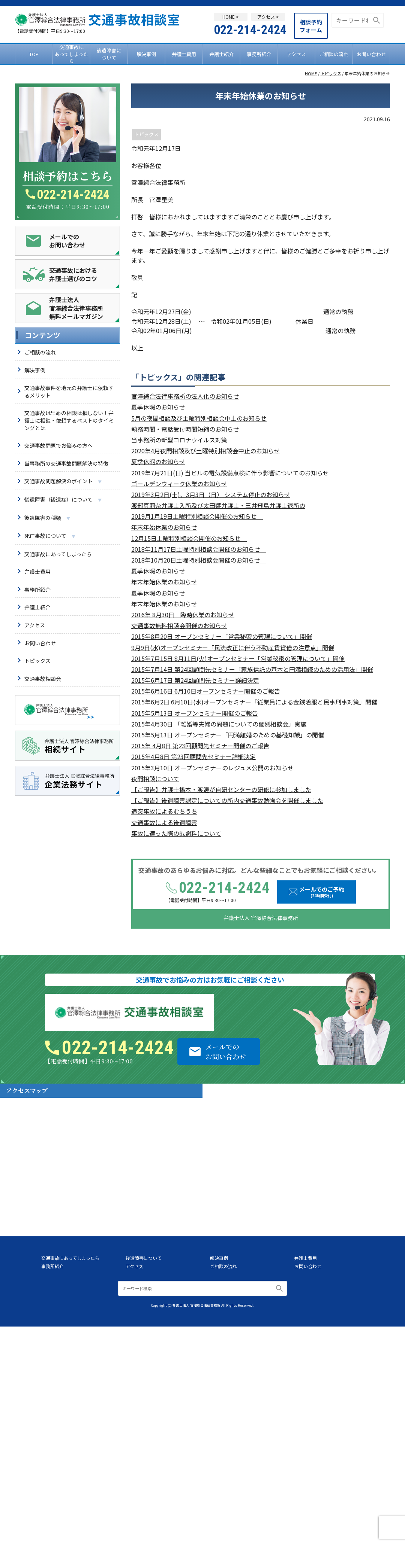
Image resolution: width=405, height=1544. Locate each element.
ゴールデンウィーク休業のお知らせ (179, 483)
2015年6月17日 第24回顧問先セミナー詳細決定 (195, 680)
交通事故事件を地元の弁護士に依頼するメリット (69, 391)
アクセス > (268, 16)
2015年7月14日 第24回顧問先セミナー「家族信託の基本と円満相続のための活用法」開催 (252, 669)
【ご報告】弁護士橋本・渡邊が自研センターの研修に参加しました (221, 789)
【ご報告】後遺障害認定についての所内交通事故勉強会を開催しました (227, 800)
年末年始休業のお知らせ (164, 527)
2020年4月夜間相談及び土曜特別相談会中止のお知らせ (205, 450)
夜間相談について (155, 778)
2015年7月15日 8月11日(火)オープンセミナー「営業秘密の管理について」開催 (238, 658)
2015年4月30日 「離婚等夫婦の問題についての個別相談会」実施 (218, 724)
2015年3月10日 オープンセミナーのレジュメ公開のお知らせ (212, 767)
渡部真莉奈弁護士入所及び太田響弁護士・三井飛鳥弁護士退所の (218, 505)
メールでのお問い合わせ (226, 1051)
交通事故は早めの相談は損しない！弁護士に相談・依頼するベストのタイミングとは (69, 420)
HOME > (230, 16)
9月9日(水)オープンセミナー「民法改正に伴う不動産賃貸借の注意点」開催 (232, 647)
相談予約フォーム (311, 26)
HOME (311, 73)
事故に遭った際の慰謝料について (176, 833)
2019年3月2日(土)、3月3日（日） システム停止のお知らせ (210, 494)
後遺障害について (109, 54)
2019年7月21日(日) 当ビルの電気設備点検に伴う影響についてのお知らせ (230, 472)
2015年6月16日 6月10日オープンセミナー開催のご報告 (205, 691)
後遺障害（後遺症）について (63, 500)
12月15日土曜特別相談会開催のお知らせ (189, 538)
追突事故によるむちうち (164, 811)
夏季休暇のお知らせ (158, 407)
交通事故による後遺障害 (164, 822)
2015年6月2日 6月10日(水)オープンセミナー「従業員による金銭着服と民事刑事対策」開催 (254, 702)
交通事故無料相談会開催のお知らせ (179, 625)
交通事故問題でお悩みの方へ (58, 445)
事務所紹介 (259, 54)
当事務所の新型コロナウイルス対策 (179, 440)
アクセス (296, 54)
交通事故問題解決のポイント (63, 481)
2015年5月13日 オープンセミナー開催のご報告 (194, 713)
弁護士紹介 (221, 54)
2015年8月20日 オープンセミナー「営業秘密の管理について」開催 (221, 636)
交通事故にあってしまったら (71, 54)
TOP (34, 54)
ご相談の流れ (333, 54)
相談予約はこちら (67, 175)
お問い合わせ (371, 54)
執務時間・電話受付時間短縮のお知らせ (185, 429)
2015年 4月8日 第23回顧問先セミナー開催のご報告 (200, 745)
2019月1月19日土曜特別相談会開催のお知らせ (197, 516)
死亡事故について (49, 536)
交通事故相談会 (42, 678)
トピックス (331, 73)
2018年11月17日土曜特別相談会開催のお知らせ (198, 549)
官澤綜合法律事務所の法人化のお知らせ (185, 396)
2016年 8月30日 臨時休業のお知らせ (182, 614)
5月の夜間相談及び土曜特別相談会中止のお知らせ (199, 418)
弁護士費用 (184, 54)
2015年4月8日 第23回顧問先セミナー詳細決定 (193, 756)
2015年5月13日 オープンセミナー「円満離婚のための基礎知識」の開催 (227, 734)
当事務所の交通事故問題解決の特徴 (66, 463)
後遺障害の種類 (47, 518)
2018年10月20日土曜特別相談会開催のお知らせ (198, 560)
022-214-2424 (250, 29)
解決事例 (146, 54)
